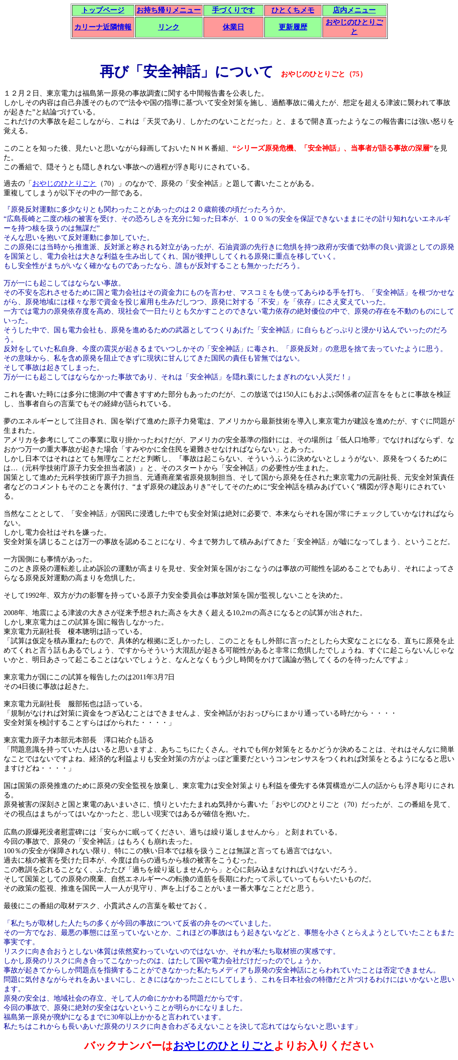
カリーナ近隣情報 (102, 27)
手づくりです (233, 10)
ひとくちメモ (292, 10)
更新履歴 (293, 27)
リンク (168, 27)
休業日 (233, 27)
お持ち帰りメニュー (168, 10)
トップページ (102, 10)
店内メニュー (354, 10)
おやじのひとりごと (64, 183)
